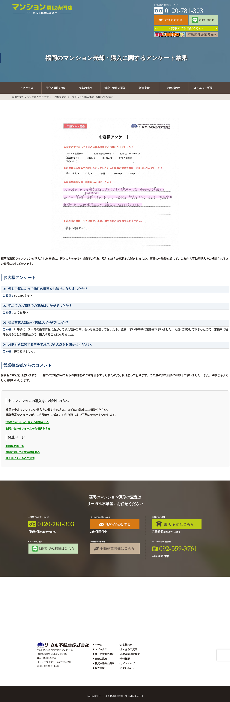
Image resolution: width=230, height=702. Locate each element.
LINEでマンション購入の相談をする (27, 422)
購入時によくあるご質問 (20, 458)
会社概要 (125, 658)
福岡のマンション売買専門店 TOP (30, 97)
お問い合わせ (127, 668)
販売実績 (144, 88)
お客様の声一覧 (15, 446)
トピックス (26, 88)
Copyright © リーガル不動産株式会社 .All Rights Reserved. (115, 696)
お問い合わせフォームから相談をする (28, 428)
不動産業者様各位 (130, 654)
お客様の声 (173, 88)
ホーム (98, 644)
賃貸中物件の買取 (114, 88)
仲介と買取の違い (56, 88)
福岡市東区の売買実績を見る (23, 452)
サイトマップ (127, 663)
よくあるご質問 (203, 88)
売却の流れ (85, 88)
